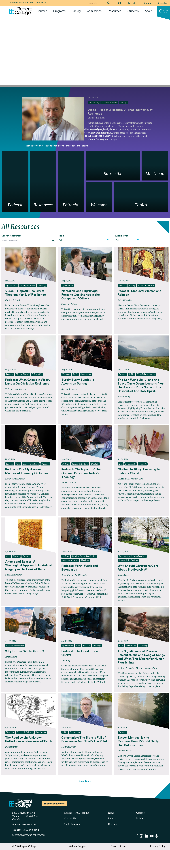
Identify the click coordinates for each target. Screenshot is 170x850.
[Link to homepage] (20, 11)
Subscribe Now (52, 803)
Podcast (122, 286)
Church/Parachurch (146, 374)
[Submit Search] (108, 3)
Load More (85, 781)
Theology (42, 286)
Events (112, 819)
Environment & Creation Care (132, 556)
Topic (61, 235)
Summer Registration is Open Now (27, 2)
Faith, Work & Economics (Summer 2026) (81, 597)
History (131, 286)
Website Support (78, 846)
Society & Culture (27, 286)
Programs (59, 11)
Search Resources (11, 235)
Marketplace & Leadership (84, 556)
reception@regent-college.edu (28, 835)
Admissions (94, 11)
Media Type (121, 235)
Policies (140, 819)
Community (75, 732)
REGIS (118, 2)
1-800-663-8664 (31, 830)
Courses (41, 11)
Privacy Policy (157, 846)
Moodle (132, 2)
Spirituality (11, 286)
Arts (18, 464)
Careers (140, 813)
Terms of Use (118, 846)
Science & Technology (128, 560)
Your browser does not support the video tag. (85, 58)
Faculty (76, 11)
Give (163, 11)
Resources (114, 11)
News (111, 813)
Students (133, 11)
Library (146, 2)
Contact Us (70, 819)
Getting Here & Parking (76, 813)
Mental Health (22, 374)
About (148, 11)
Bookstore (163, 2)
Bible (75, 374)
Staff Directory (72, 824)
